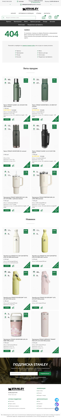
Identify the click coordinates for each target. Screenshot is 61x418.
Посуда (45, 21)
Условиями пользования (28, 378)
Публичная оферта (14, 406)
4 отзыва (42, 156)
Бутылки (52, 21)
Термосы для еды (35, 21)
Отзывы (38, 13)
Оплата (40, 393)
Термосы (8, 21)
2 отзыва (42, 110)
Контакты (47, 13)
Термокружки (18, 21)
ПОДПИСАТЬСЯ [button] (45, 373)
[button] (35, 2)
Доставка (40, 390)
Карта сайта (12, 403)
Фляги (26, 21)
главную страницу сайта (28, 45)
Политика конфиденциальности (46, 408)
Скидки (40, 406)
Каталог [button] (13, 13)
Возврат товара (42, 395)
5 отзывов (13, 110)
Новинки (40, 403)
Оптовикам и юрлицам (26, 13)
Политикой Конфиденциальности (38, 377)
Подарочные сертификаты (35, 24)
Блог (39, 401)
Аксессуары (21, 24)
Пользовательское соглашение (17, 408)
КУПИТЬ (7, 119)
